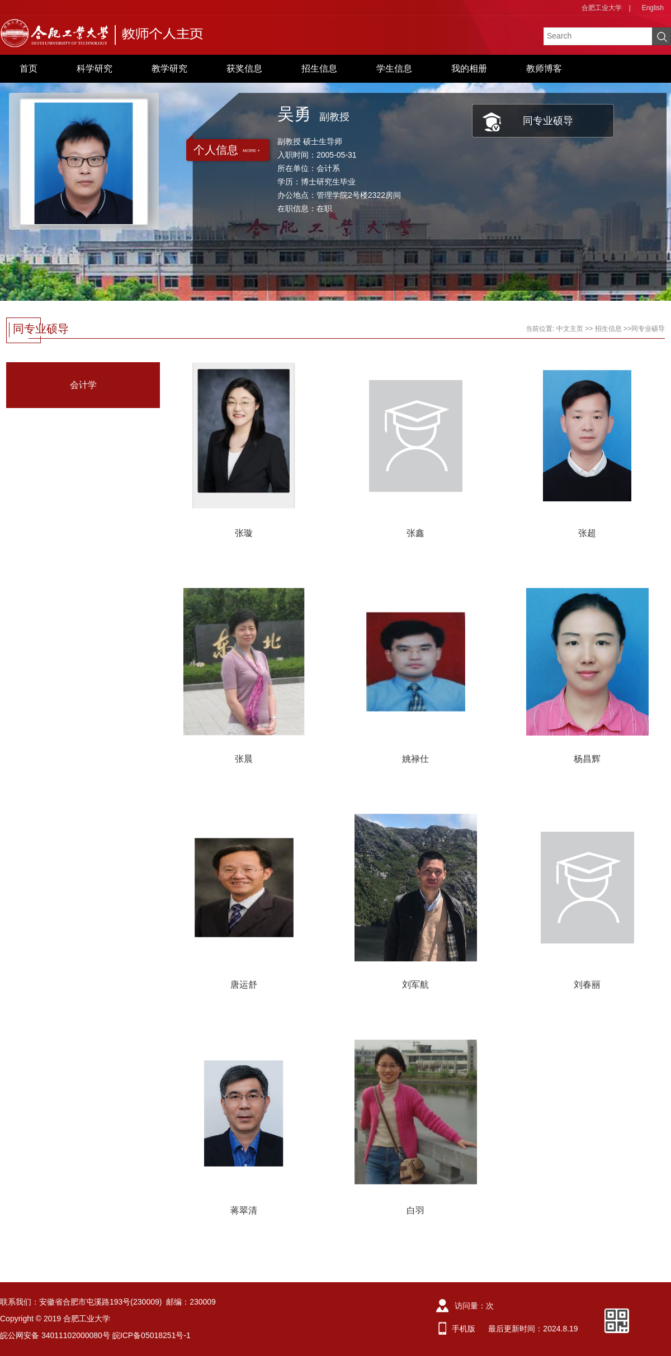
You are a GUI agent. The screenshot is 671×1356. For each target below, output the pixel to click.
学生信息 (394, 68)
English (653, 8)
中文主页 (569, 329)
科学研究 (94, 68)
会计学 (83, 385)
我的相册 (469, 68)
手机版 (463, 1328)
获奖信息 (244, 68)
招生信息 (319, 68)
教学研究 (169, 68)
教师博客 (544, 68)
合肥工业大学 (602, 8)
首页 (28, 68)
